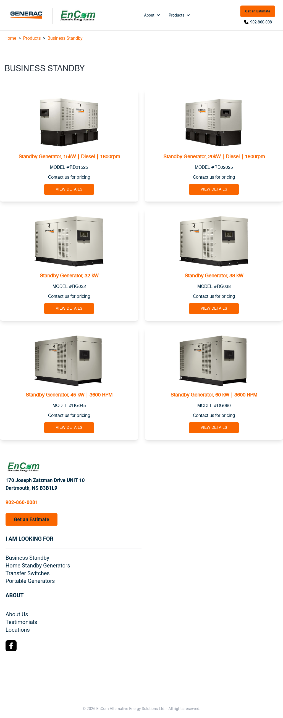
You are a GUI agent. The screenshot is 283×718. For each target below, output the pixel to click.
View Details (69, 189)
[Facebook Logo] (11, 645)
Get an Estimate (257, 11)
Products (180, 15)
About (152, 15)
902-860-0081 (262, 22)
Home (10, 38)
